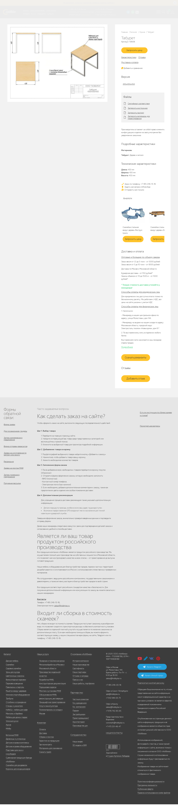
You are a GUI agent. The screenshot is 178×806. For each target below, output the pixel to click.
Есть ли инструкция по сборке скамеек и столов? (156, 414)
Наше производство (37, 10)
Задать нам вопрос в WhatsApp (135, 188)
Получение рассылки (12, 488)
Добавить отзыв (135, 379)
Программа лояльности (147, 787)
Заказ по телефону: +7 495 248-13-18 (138, 185)
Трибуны (9, 700)
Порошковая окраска (47, 689)
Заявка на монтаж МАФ (13, 472)
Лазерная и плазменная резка (52, 662)
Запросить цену (136, 50)
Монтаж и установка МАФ (50, 692)
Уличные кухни (12, 723)
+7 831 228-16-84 (101, 15)
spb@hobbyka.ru (113, 696)
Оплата (42, 731)
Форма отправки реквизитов (15, 448)
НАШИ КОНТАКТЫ (114, 735)
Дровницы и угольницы (16, 740)
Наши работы (51, 10)
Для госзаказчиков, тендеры (15, 432)
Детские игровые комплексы (17, 744)
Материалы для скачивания (50, 750)
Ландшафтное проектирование (52, 704)
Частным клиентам (81, 701)
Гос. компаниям (79, 708)
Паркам (76, 712)
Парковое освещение (14, 685)
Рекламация (9, 465)
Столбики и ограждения (16, 704)
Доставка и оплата (129, 63)
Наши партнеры (79, 674)
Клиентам (41, 724)
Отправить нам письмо (132, 191)
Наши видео (78, 743)
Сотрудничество (77, 736)
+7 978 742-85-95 (101, 12)
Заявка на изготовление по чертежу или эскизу (15, 457)
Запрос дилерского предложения (11, 480)
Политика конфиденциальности (151, 783)
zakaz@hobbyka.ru (75, 15)
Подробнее (127, 348)
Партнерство (76, 694)
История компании (81, 662)
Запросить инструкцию (138, 109)
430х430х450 (129, 85)
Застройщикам (79, 716)
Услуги (33, 14)
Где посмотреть (45, 746)
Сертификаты (78, 670)
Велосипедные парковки (16, 681)
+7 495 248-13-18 (74, 9)
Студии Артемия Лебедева (118, 758)
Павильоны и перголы (15, 689)
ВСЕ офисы (86, 15)
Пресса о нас (78, 681)
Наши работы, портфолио (83, 685)
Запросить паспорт (136, 114)
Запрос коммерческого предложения (13, 440)
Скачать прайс (45, 753)
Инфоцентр (41, 14)
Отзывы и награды (80, 677)
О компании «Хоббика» (81, 656)
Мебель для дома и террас (16, 719)
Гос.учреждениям (80, 705)
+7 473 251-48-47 (101, 9)
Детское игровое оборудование (19, 748)
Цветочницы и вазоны (15, 677)
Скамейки (10, 666)
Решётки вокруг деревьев (16, 692)
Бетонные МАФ (12, 737)
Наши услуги (42, 656)
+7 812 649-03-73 (75, 12)
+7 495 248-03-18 (113, 686)
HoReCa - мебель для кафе (17, 711)
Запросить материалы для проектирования (139, 118)
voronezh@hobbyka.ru (115, 724)
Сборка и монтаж (46, 738)
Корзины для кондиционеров (18, 770)
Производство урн (80, 727)
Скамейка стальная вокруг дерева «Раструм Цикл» (132, 231)
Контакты (50, 14)
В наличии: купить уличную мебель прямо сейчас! (89, 3)
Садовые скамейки (13, 670)
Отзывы (142, 58)
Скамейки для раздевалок (16, 767)
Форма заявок (9, 425)
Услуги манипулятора (48, 708)
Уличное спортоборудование (18, 696)
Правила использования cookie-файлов (154, 794)
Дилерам (26, 14)
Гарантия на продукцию (49, 742)
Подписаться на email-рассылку (151, 685)
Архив (8, 726)
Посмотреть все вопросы (150, 428)
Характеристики (128, 58)
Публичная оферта (145, 791)
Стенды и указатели (14, 708)
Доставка (43, 735)
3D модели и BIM (80, 747)
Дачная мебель (12, 662)
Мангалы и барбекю (14, 715)
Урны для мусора (13, 674)
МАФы (8, 730)
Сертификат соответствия (139, 104)
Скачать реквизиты (135, 358)
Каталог (26, 10)
